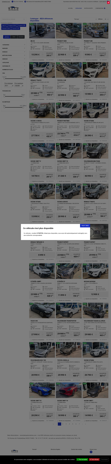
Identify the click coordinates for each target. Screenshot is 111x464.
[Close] (108, 2)
